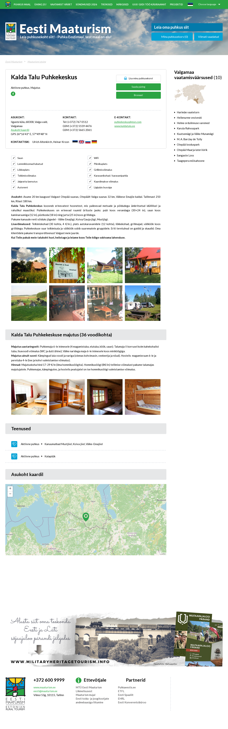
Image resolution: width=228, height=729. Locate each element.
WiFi (96, 157)
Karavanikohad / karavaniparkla (111, 175)
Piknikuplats (100, 163)
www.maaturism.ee (44, 687)
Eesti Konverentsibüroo (132, 702)
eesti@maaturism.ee (45, 691)
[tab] (198, 112)
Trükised (107, 4)
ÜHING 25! (40, 4)
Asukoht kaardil (20, 129)
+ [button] (10, 489)
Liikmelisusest (84, 691)
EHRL (121, 698)
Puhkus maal (22, 4)
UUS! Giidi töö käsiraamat (149, 4)
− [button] (10, 494)
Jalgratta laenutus (27, 181)
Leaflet (162, 554)
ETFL (121, 691)
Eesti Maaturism (13, 61)
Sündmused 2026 (86, 4)
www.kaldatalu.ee (124, 126)
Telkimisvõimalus (26, 175)
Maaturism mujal (85, 694)
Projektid (176, 4)
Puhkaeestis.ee (127, 687)
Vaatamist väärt (61, 4)
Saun (20, 157)
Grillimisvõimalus (103, 169)
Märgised (122, 4)
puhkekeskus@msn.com (127, 121)
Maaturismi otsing (36, 61)
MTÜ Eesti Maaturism (89, 687)
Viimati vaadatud (208, 36)
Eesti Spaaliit (125, 694)
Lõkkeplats (23, 169)
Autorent (22, 187)
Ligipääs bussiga (103, 187)
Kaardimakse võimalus (106, 181)
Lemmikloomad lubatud (30, 163)
